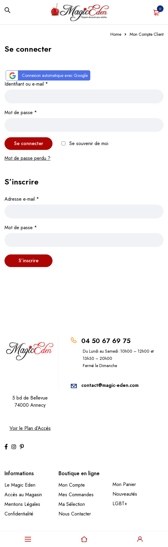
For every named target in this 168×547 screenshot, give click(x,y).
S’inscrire (28, 260)
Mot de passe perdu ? (27, 158)
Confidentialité (18, 513)
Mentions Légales (22, 504)
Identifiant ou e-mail (26, 84)
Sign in (140, 539)
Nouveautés (124, 494)
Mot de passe (20, 112)
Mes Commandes (76, 494)
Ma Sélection (71, 504)
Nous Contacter (74, 513)
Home (115, 34)
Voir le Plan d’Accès (30, 428)
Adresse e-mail (21, 199)
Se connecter (28, 143)
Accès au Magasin (23, 494)
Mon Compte (71, 485)
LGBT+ (119, 503)
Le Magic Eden (19, 485)
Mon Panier (124, 484)
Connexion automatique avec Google (48, 76)
